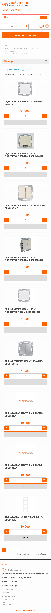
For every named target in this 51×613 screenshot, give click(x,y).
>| (16, 550)
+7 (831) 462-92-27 (11, 10)
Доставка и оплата (9, 590)
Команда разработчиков (25, 610)
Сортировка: (9, 74)
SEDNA (24, 54)
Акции (4, 602)
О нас (46, 574)
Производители (8, 599)
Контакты (5, 592)
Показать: (32, 74)
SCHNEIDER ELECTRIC (12, 54)
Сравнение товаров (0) (15, 70)
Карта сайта (6, 605)
